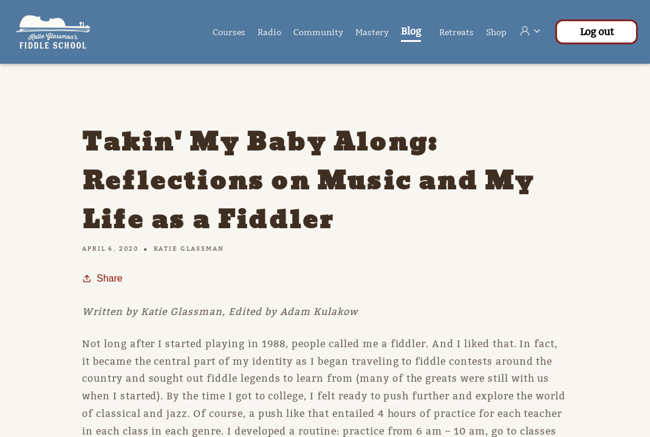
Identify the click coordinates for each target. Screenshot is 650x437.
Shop (496, 32)
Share (102, 278)
